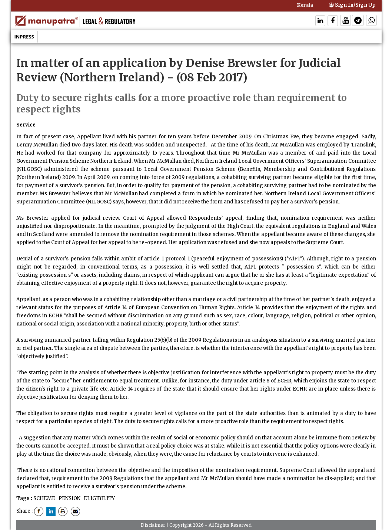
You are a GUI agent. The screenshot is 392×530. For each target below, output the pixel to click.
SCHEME (44, 498)
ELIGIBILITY (99, 498)
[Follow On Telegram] (358, 21)
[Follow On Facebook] (333, 21)
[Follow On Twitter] (345, 21)
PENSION (68, 498)
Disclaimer (153, 525)
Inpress (24, 36)
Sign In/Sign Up (352, 5)
